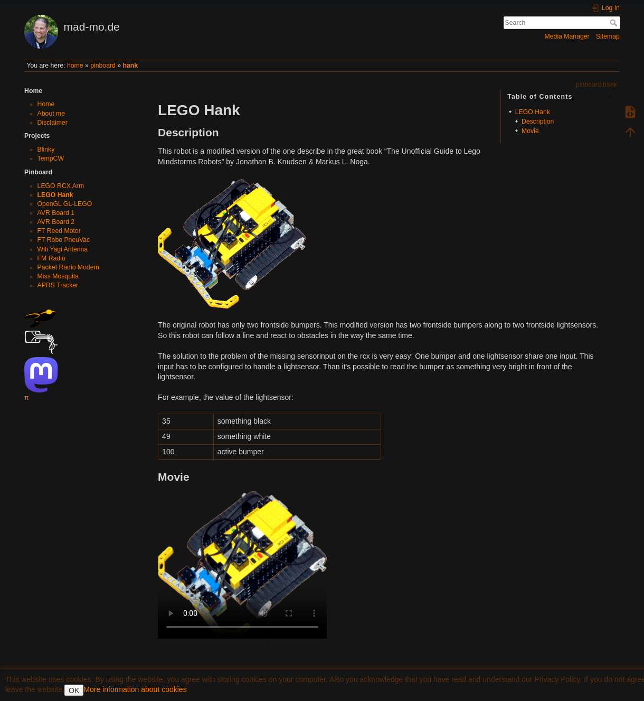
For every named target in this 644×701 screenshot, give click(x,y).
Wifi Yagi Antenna (62, 249)
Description (538, 121)
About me (51, 113)
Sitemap (608, 36)
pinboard (103, 65)
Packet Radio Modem (68, 267)
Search (615, 22)
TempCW (50, 158)
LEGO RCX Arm (60, 186)
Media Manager (567, 36)
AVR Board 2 (56, 222)
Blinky (46, 149)
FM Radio (51, 258)
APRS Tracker (58, 285)
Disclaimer (52, 122)
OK (74, 690)
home (75, 65)
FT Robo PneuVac (63, 240)
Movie (530, 131)
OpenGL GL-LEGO (64, 204)
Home (46, 104)
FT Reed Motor (59, 231)
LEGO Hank (55, 195)
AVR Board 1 (56, 213)
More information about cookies (134, 689)
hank (130, 65)
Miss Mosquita (58, 276)
